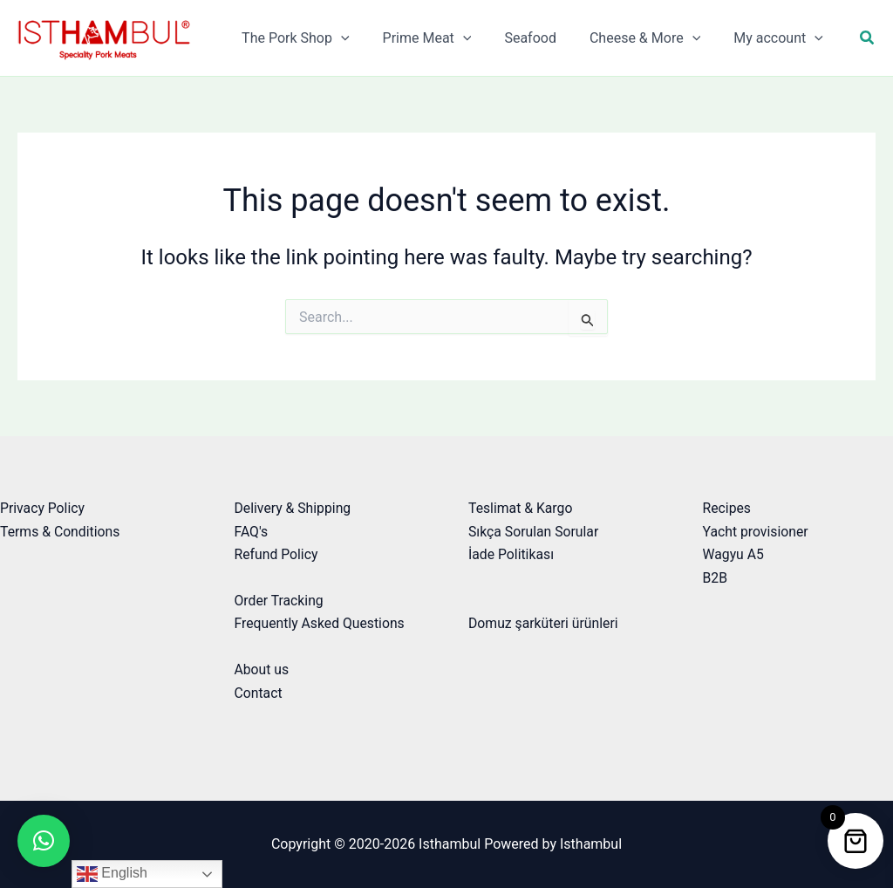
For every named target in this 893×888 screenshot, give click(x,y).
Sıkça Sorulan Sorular (534, 531)
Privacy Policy (43, 508)
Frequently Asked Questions (321, 623)
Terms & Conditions (61, 531)
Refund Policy (277, 554)
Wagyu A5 (734, 554)
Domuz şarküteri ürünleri (544, 623)
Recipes (727, 508)
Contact (259, 693)
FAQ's (252, 531)
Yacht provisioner (756, 531)
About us (262, 669)
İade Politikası (512, 554)
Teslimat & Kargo (521, 508)
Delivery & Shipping (294, 508)
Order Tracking (280, 600)
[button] (868, 38)
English (112, 874)
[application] (364, 38)
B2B (715, 578)
